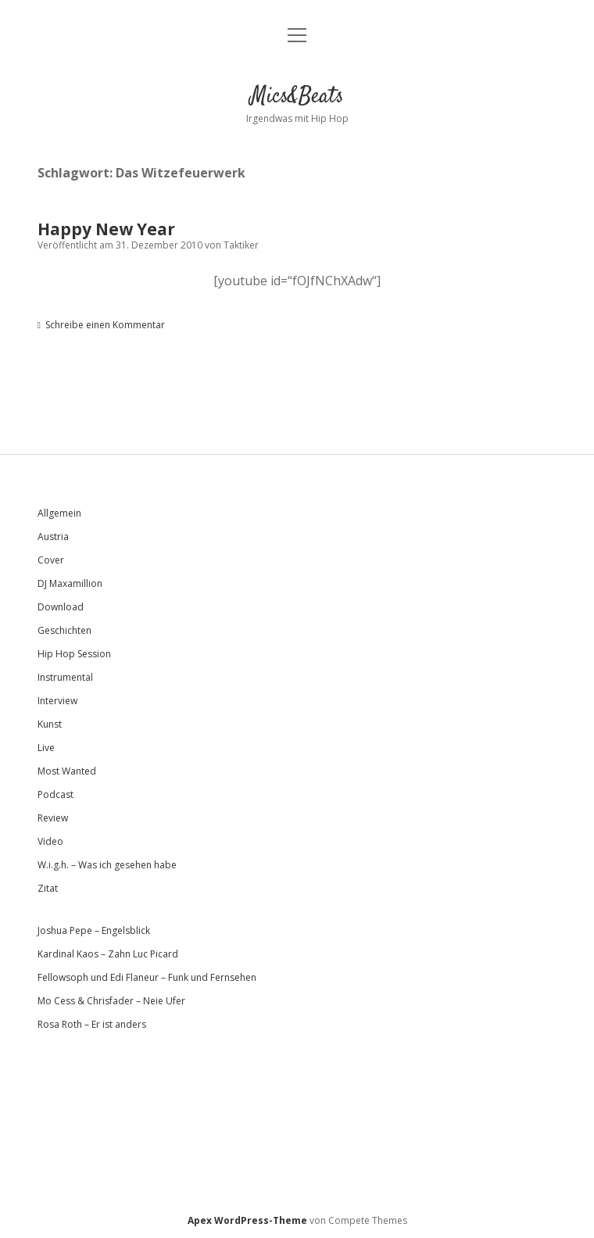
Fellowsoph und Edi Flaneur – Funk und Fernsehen (147, 977)
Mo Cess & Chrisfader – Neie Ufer (111, 1000)
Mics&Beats (297, 97)
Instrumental (65, 677)
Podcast (55, 794)
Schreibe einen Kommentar (105, 324)
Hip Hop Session (74, 653)
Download (61, 607)
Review (53, 818)
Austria (53, 536)
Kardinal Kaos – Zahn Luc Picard (108, 954)
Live (46, 747)
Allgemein (59, 513)
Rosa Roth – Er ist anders (92, 1024)
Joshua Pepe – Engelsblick (94, 930)
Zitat (48, 888)
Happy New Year (106, 229)
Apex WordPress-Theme (247, 1220)
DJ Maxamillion (70, 583)
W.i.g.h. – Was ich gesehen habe (107, 864)
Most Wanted (67, 771)
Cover (51, 560)
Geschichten (64, 630)
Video (50, 841)
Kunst (50, 724)
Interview (57, 700)
